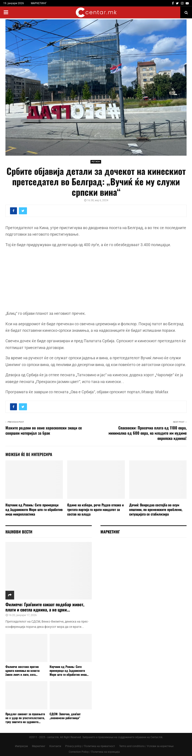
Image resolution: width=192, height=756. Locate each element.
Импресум (21, 746)
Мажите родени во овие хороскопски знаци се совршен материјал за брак (43, 430)
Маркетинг (38, 746)
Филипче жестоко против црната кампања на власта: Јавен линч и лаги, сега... (22, 670)
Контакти (55, 746)
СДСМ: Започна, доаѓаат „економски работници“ (65, 716)
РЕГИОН (96, 161)
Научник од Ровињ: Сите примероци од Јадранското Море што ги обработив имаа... (69, 670)
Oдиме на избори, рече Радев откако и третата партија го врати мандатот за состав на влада (95, 509)
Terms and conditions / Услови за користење (146, 746)
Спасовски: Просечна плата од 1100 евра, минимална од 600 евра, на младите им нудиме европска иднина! (148, 433)
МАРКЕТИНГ (39, 3)
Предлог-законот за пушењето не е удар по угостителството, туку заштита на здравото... (25, 718)
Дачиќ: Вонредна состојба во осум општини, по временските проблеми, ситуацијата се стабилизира (155, 509)
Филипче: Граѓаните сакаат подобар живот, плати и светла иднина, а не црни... (44, 607)
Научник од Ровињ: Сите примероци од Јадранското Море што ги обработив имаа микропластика (34, 509)
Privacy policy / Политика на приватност (90, 746)
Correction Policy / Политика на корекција (94, 751)
